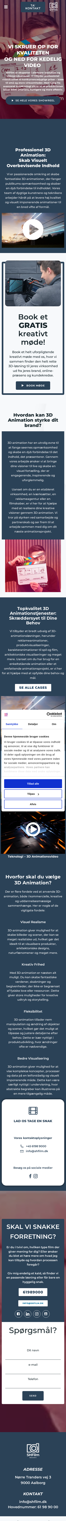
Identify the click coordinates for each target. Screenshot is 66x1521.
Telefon (33, 1382)
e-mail (33, 1368)
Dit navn (33, 1354)
